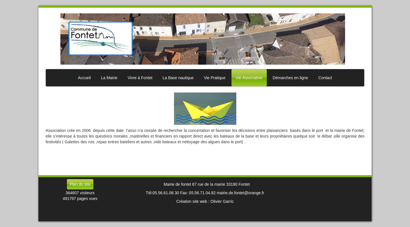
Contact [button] (325, 77)
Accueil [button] (84, 77)
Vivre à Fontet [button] (140, 77)
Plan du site (80, 184)
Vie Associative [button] (249, 77)
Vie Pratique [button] (215, 77)
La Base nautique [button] (178, 77)
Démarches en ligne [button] (290, 77)
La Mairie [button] (109, 77)
